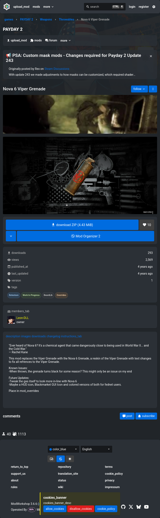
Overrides (61, 295)
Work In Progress (31, 295)
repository (64, 466)
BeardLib (48, 295)
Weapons (46, 19)
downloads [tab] (38, 336)
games (8, 19)
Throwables (66, 19)
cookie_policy (114, 473)
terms (109, 466)
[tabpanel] (80, 368)
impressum (112, 487)
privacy (109, 480)
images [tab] (26, 336)
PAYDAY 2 (26, 19)
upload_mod (21, 6)
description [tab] (13, 336)
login (132, 6)
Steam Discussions (56, 68)
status (62, 480)
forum (51, 40)
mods (36, 6)
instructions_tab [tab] (71, 336)
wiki (60, 487)
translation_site (68, 473)
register (144, 6)
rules (14, 487)
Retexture (14, 295)
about (14, 480)
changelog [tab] (53, 336)
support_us (18, 473)
